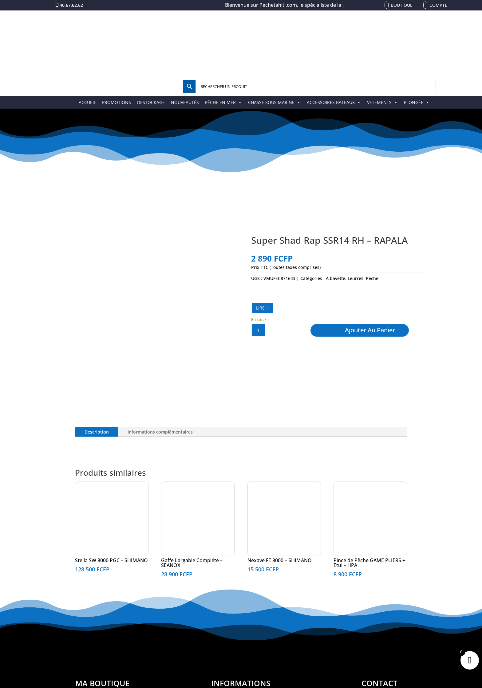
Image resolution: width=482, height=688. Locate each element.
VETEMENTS (382, 102)
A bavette (335, 278)
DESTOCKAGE (151, 102)
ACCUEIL (87, 102)
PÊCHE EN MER (223, 102)
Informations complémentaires (160, 432)
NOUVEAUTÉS (185, 102)
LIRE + (262, 308)
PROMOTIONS (116, 102)
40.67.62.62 (71, 5)
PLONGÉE (416, 102)
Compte (438, 5)
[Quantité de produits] (258, 330)
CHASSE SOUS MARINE (274, 102)
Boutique (402, 5)
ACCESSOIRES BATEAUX (334, 102)
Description (97, 432)
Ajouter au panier (370, 330)
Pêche (372, 278)
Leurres (355, 278)
